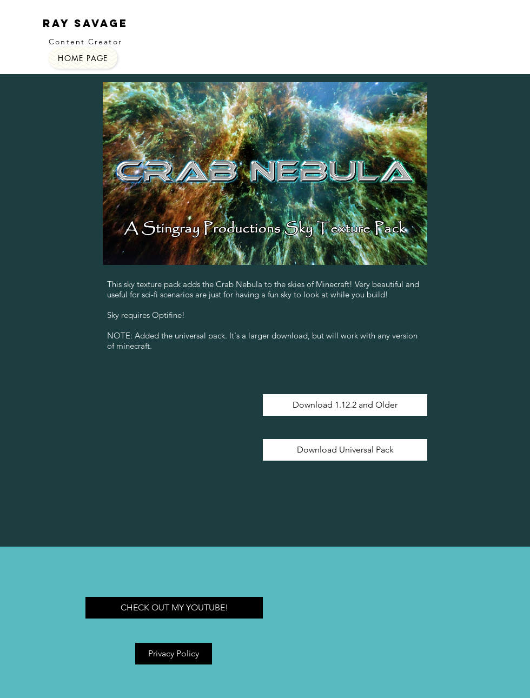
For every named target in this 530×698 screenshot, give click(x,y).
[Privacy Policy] (173, 653)
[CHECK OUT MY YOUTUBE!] (174, 608)
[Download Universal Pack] (345, 450)
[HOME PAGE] (83, 58)
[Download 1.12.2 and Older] (345, 405)
